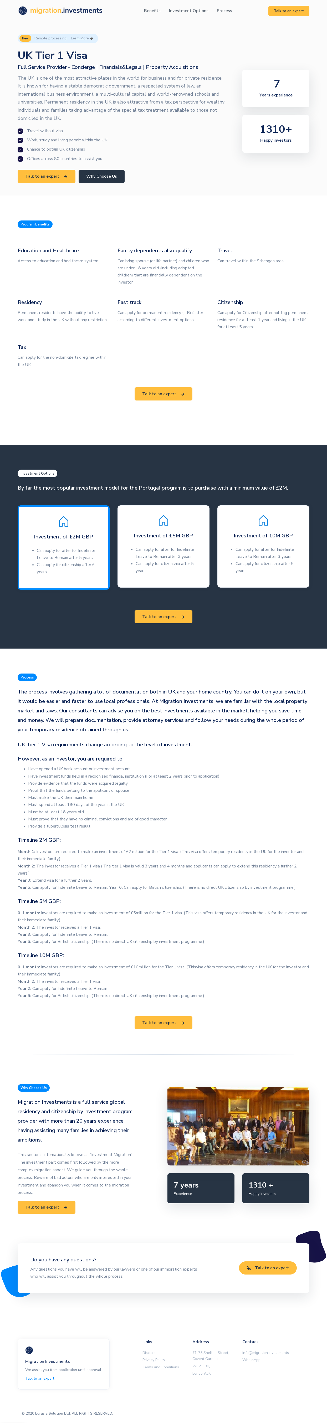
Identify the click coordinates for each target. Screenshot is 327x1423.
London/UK (201, 1373)
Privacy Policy (153, 1359)
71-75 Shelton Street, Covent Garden (210, 1356)
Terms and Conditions (160, 1367)
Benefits (152, 11)
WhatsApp (251, 1359)
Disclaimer (151, 1352)
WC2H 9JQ (201, 1366)
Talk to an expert (289, 10)
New (25, 38)
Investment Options (188, 11)
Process (224, 11)
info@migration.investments (265, 1352)
